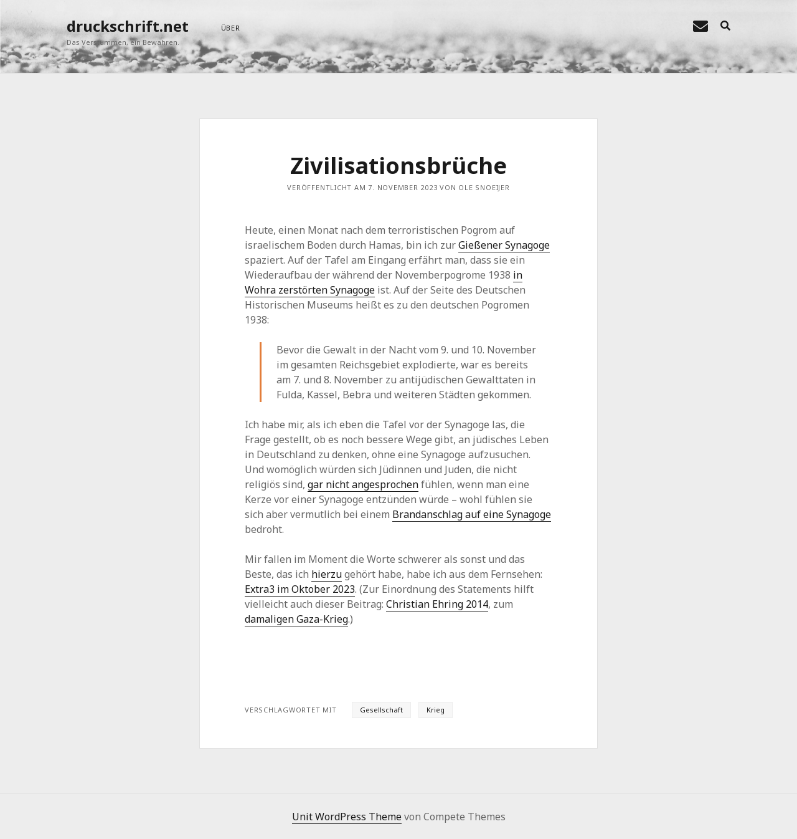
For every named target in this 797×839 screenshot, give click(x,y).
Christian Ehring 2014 (437, 604)
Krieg (436, 709)
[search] (725, 26)
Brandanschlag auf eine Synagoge (471, 514)
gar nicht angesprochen (363, 484)
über (230, 27)
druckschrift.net (128, 26)
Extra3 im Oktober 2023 (300, 589)
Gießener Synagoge (504, 245)
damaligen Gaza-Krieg (296, 619)
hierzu (326, 574)
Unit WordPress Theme (347, 816)
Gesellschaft (381, 709)
